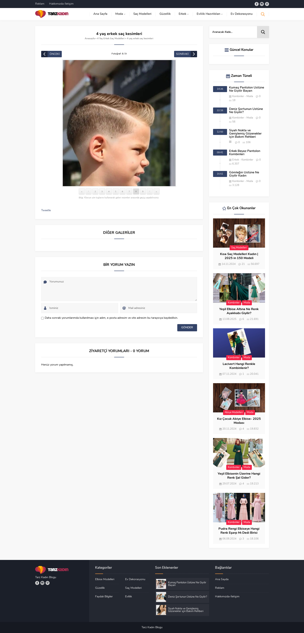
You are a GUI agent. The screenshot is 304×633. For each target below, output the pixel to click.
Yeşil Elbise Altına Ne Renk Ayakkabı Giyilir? (239, 311)
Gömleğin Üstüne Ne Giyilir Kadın (244, 174)
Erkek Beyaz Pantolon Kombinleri (244, 153)
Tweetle (46, 210)
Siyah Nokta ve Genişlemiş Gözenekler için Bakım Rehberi (245, 134)
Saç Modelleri (239, 247)
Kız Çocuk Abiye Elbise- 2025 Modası (239, 421)
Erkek (235, 160)
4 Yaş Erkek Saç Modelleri (111, 38)
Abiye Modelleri (234, 412)
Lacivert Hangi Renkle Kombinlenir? (239, 366)
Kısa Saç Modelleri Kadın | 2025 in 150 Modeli (239, 256)
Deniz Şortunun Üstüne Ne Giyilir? (246, 111)
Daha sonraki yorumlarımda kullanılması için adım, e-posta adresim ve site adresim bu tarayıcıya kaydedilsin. (111, 318)
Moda (249, 96)
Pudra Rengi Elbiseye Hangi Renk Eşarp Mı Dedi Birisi (238, 531)
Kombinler (238, 96)
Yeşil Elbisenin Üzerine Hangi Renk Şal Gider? (239, 475)
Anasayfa (90, 38)
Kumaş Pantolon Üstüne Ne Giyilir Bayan (246, 89)
